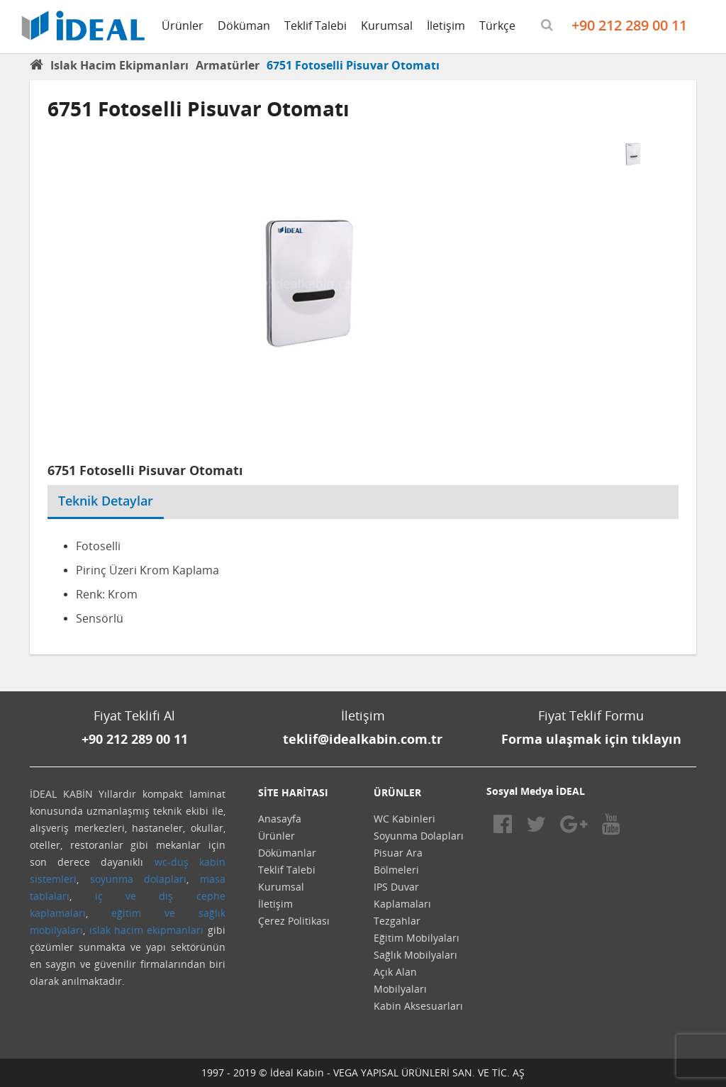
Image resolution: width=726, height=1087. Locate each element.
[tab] (174, 492)
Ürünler (182, 25)
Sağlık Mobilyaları (415, 954)
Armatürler (227, 65)
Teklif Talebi (315, 25)
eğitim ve (143, 913)
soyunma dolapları (138, 879)
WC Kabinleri (404, 818)
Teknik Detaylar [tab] (105, 500)
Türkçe (497, 25)
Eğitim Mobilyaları (416, 937)
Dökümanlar (287, 852)
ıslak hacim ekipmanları (146, 930)
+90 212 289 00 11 (629, 25)
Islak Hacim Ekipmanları (119, 65)
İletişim (446, 25)
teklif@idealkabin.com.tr (362, 738)
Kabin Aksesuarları (418, 1006)
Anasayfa (279, 818)
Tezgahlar (397, 920)
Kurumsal (387, 25)
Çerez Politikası (294, 920)
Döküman (244, 25)
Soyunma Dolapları (419, 835)
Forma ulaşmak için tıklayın (591, 738)
